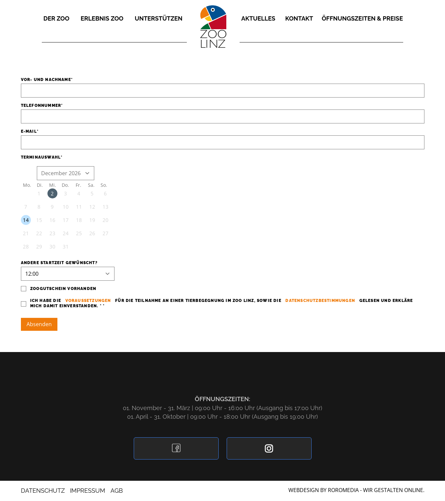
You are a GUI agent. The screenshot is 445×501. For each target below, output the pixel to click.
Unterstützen (159, 18)
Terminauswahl (41, 157)
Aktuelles (258, 18)
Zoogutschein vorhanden (62, 288)
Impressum (87, 490)
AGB (117, 490)
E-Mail (29, 131)
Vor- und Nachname (46, 79)
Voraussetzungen (88, 300)
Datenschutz (43, 490)
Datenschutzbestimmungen (320, 300)
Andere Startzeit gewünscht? (59, 262)
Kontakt (299, 18)
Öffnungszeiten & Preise (362, 18)
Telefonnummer (41, 105)
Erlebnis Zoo (102, 18)
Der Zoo (56, 18)
